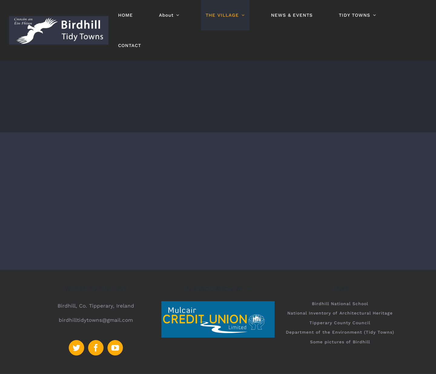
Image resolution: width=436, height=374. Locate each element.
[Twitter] (76, 347)
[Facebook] (96, 347)
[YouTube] (115, 347)
